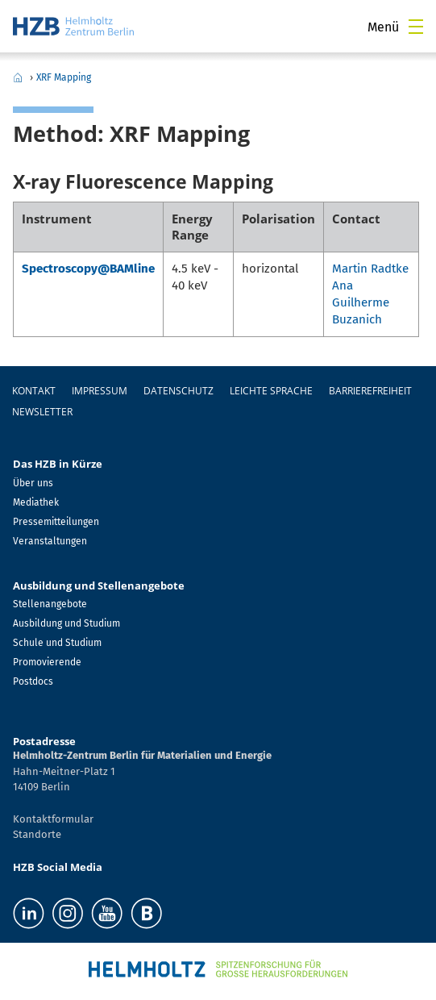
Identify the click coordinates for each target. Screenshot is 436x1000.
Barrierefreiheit (370, 391)
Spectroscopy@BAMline (88, 268)
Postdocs (33, 681)
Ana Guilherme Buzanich (360, 302)
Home (18, 77)
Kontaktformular (53, 819)
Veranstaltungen (50, 541)
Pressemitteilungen (56, 521)
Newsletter (42, 412)
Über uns (33, 483)
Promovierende (47, 662)
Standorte (37, 834)
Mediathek (36, 502)
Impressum (99, 391)
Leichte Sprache (271, 391)
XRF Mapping (63, 77)
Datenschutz (178, 391)
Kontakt (34, 391)
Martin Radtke (370, 268)
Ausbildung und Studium (66, 623)
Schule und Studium (57, 642)
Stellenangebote (50, 604)
